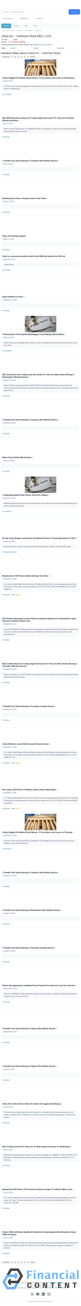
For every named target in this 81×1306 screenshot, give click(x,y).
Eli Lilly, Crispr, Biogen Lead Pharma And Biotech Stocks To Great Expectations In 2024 (39, 538)
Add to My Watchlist (46, 45)
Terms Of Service (61, 1288)
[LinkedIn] (43, 1294)
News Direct (8, 270)
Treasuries (38, 30)
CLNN (46, 36)
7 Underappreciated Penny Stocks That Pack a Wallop (25, 495)
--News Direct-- (9, 265)
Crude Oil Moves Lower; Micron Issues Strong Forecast (26, 744)
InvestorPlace (8, 94)
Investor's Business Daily (11, 552)
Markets (6, 26)
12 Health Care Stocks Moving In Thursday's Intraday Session (29, 706)
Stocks (17, 26)
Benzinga (7, 137)
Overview (6, 30)
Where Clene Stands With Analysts (17, 457)
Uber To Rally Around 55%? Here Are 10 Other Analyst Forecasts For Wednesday (37, 1147)
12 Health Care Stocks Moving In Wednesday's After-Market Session (32, 910)
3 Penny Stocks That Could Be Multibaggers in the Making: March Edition (34, 334)
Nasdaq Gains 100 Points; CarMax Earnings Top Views (26, 576)
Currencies (19, 30)
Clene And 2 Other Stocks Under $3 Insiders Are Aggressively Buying (32, 1104)
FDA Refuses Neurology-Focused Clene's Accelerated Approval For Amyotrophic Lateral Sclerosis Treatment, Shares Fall (39, 619)
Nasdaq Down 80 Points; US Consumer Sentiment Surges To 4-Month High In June (38, 1189)
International (29, 30)
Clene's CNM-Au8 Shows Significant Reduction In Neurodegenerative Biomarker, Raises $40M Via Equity (39, 1233)
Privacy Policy (47, 1288)
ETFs (26, 26)
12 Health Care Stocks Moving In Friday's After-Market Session (29, 1028)
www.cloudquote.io (57, 1283)
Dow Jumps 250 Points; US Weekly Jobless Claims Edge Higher (30, 790)
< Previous (5, 57)
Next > (33, 57)
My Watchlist (24, 18)
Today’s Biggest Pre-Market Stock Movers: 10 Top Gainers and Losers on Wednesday (39, 78)
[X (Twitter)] (32, 1294)
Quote (12, 48)
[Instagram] (48, 1294)
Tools (35, 26)
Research (60, 48)
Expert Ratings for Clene (13, 297)
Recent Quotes (7, 18)
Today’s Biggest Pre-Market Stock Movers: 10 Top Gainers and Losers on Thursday (38, 832)
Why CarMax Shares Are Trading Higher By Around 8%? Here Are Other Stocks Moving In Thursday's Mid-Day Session (39, 665)
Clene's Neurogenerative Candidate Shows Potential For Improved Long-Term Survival (39, 985)
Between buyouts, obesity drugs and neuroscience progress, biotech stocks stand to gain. (38, 547)
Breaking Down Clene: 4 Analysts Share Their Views (25, 198)
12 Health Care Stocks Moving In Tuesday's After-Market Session (30, 161)
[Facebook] (37, 1294)
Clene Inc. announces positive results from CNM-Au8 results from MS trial (33, 256)
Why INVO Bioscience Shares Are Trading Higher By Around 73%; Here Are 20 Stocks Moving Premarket (38, 119)
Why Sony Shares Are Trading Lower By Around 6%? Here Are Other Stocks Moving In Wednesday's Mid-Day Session (38, 375)
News (12, 30)
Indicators (39, 18)
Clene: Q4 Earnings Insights (14, 236)
